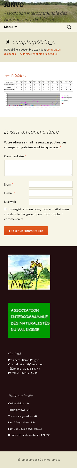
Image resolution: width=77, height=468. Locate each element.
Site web (10, 202)
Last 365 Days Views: (21, 429)
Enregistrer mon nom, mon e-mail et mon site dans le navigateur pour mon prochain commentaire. (36, 214)
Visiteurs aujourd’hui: (21, 416)
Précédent (15, 75)
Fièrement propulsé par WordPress (38, 459)
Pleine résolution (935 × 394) (40, 54)
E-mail (10, 193)
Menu (8, 27)
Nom (8, 184)
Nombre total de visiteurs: (24, 435)
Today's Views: (17, 410)
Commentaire (15, 156)
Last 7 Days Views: (19, 422)
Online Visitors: (17, 403)
